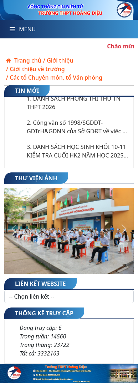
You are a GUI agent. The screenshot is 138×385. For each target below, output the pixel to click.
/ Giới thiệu (58, 60)
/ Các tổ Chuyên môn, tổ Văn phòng (54, 77)
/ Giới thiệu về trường (35, 69)
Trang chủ (23, 60)
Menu (23, 29)
